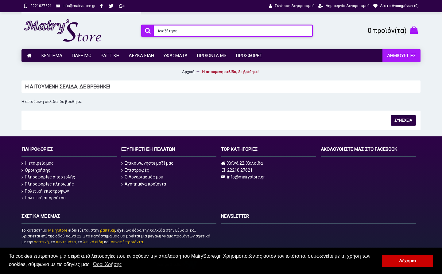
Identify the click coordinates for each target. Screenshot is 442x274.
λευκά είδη (93, 242)
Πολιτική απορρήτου (43, 198)
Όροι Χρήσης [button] (107, 264)
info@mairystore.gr (243, 177)
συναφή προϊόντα (127, 242)
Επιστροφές (135, 170)
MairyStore (57, 230)
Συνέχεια (403, 120)
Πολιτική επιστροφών (45, 191)
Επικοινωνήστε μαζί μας (147, 163)
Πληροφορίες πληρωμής (47, 184)
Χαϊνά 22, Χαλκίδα (242, 163)
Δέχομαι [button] (407, 260)
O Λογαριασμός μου (142, 177)
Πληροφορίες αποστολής (48, 177)
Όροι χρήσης (35, 170)
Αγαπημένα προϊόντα (143, 184)
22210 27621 (237, 170)
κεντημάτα (66, 242)
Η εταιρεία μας (37, 163)
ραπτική (107, 230)
